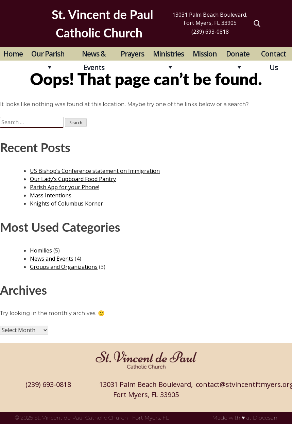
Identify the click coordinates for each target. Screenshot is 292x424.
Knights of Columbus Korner (66, 203)
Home (13, 54)
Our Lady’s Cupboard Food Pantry (73, 179)
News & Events (94, 55)
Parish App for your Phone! (64, 187)
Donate (238, 54)
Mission (205, 54)
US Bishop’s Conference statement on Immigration (95, 171)
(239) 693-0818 (210, 31)
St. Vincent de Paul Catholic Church (81, 417)
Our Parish (48, 54)
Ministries (168, 54)
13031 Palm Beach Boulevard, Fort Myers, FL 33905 (209, 19)
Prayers (132, 54)
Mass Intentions (50, 195)
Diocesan (265, 417)
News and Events (51, 258)
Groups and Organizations (64, 267)
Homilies (41, 250)
